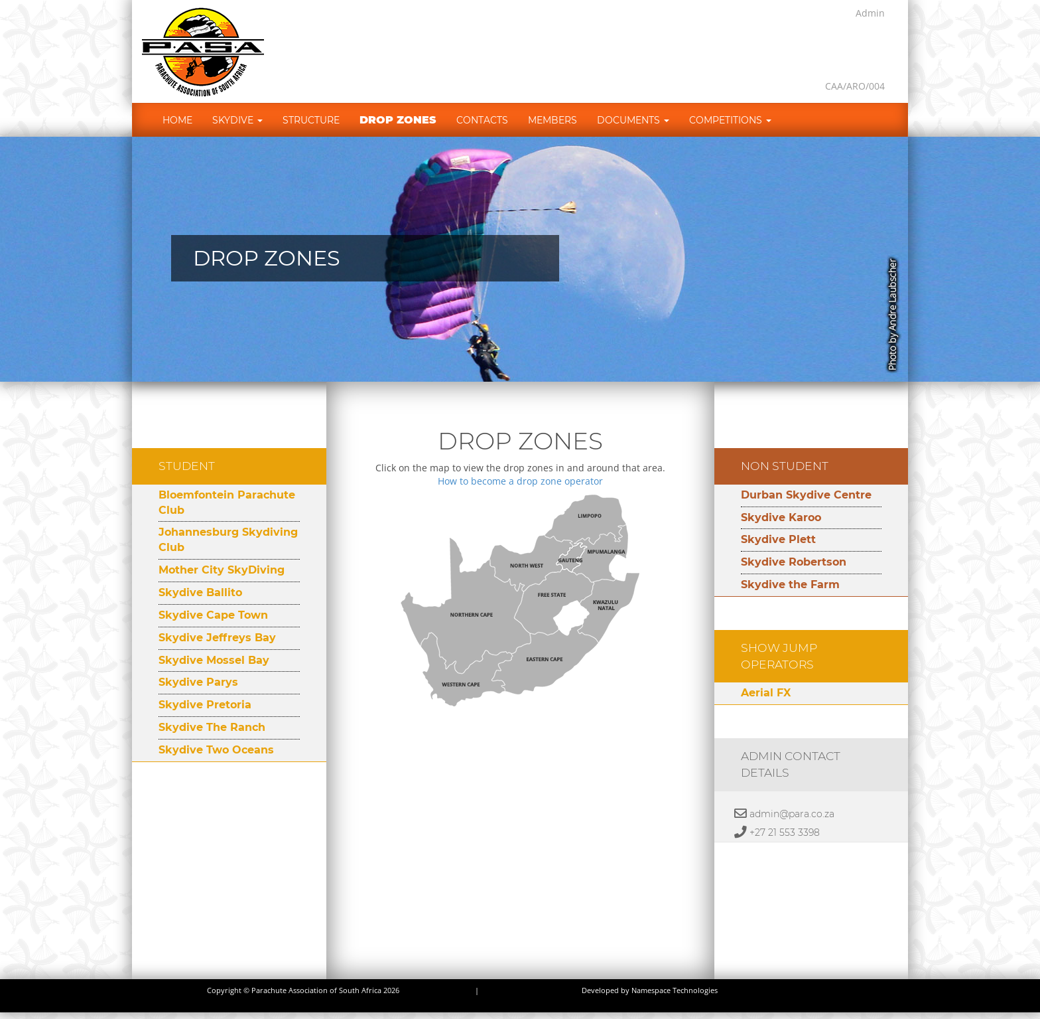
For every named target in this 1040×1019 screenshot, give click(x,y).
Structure (311, 120)
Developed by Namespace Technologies (650, 990)
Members (552, 120)
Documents (633, 120)
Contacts (482, 120)
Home (177, 120)
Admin (870, 13)
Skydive (237, 120)
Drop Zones (397, 120)
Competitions (730, 120)
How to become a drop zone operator (520, 481)
